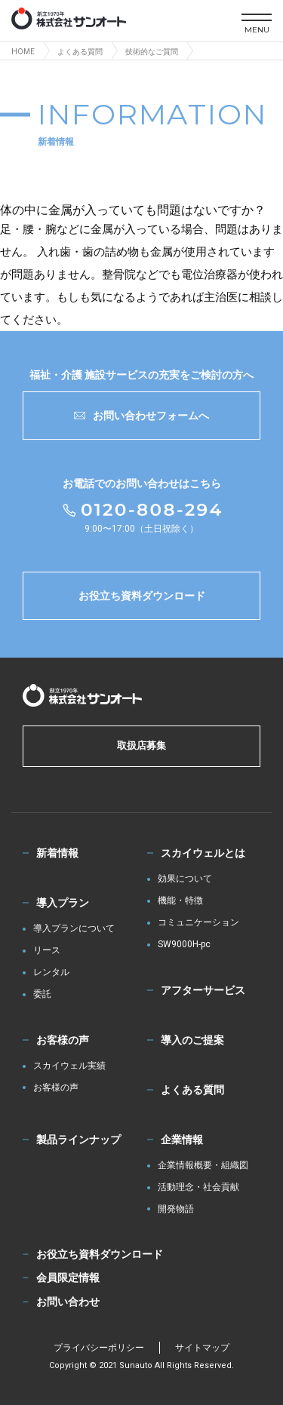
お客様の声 (62, 1040)
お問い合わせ (68, 1302)
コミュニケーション (198, 923)
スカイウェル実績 (69, 1066)
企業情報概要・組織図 (203, 1165)
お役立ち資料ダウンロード (141, 596)
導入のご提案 (192, 1040)
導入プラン (62, 903)
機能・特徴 (180, 901)
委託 (42, 994)
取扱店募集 (141, 745)
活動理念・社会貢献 (198, 1187)
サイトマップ (202, 1347)
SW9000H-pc (184, 944)
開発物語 (176, 1209)
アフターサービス (203, 990)
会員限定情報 (68, 1278)
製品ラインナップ (78, 1140)
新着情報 (57, 853)
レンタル (51, 972)
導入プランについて (74, 929)
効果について (185, 879)
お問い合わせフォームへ (141, 416)
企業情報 (182, 1140)
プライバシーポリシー (99, 1347)
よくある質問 (192, 1090)
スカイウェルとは (203, 853)
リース (46, 951)
